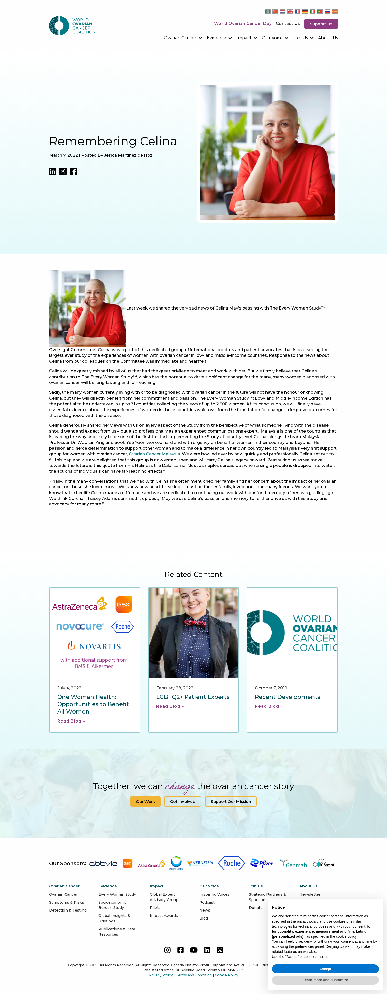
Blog (203, 918)
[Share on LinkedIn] (52, 171)
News (204, 910)
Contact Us (288, 23)
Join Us (300, 37)
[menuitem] (183, 38)
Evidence (216, 37)
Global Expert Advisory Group (164, 897)
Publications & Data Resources (116, 932)
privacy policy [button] (307, 921)
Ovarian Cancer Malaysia (154, 454)
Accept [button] (325, 969)
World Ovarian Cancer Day (243, 23)
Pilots (155, 907)
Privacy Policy (161, 975)
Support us (321, 23)
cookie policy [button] (346, 936)
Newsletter (309, 894)
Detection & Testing (68, 910)
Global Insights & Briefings (114, 918)
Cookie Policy (226, 975)
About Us (328, 37)
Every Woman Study (117, 894)
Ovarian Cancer (180, 37)
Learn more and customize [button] (325, 980)
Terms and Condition (194, 975)
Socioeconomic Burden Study (112, 905)
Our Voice (272, 37)
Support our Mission (231, 801)
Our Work (145, 801)
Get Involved (183, 801)
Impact (244, 37)
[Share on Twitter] (63, 171)
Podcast (207, 902)
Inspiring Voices (214, 894)
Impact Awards (164, 915)
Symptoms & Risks (66, 902)
